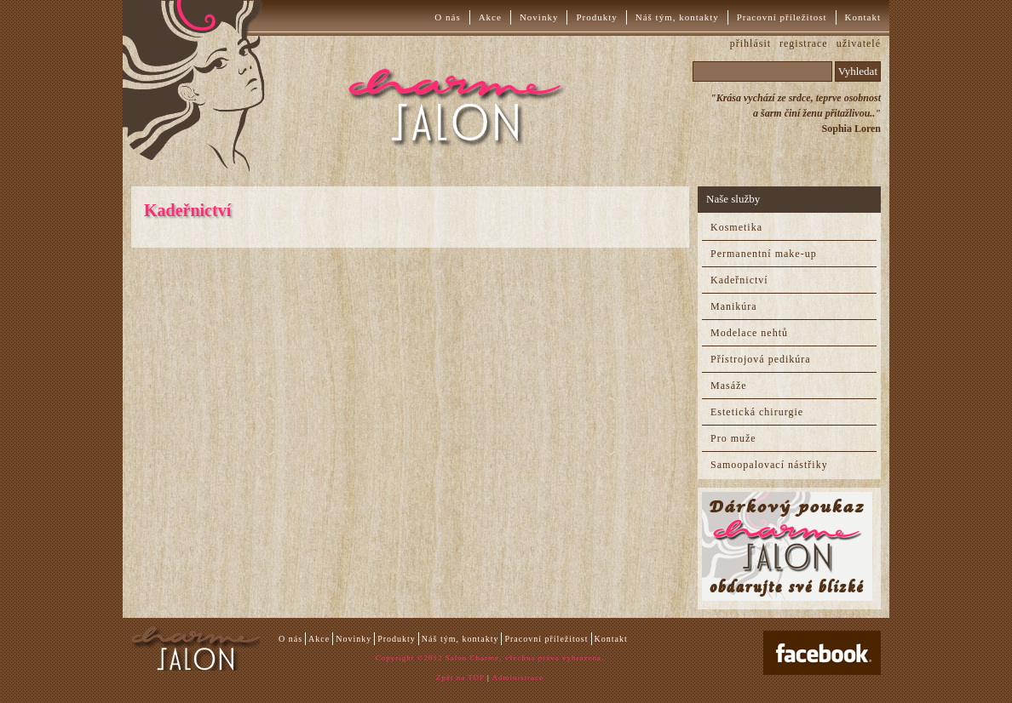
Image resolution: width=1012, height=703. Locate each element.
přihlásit (750, 43)
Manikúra (733, 306)
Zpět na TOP (460, 677)
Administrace (518, 677)
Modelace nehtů (749, 333)
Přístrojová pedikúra (760, 359)
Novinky (539, 17)
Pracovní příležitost (782, 17)
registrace (803, 43)
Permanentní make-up (763, 254)
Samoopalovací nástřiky (769, 465)
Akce (490, 17)
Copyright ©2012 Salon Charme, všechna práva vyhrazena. (490, 658)
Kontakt (863, 17)
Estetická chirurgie (756, 412)
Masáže (728, 386)
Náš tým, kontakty (677, 17)
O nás (447, 17)
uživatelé (859, 43)
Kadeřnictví (739, 280)
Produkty (596, 17)
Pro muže (733, 438)
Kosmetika (736, 227)
